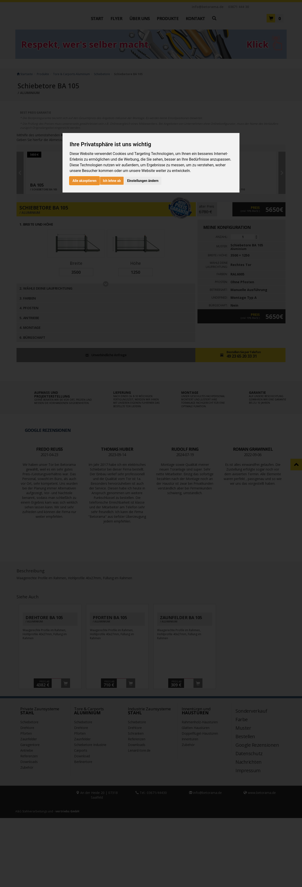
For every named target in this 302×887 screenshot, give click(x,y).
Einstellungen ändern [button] (143, 181)
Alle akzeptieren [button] (84, 181)
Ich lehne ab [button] (112, 181)
